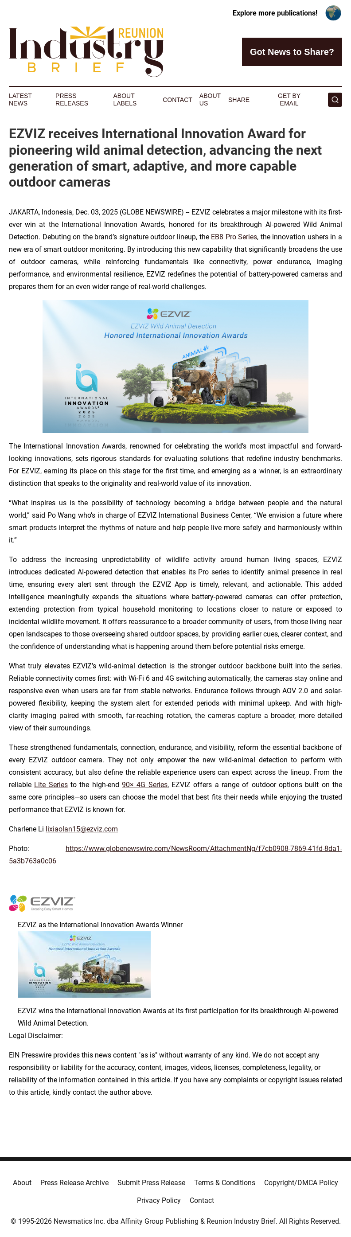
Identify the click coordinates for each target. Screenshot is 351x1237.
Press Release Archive (74, 1182)
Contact (177, 99)
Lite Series (50, 784)
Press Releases (71, 99)
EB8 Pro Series (234, 237)
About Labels (124, 99)
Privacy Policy (159, 1200)
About (22, 1182)
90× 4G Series (145, 784)
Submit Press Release (151, 1182)
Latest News (20, 99)
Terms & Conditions (224, 1182)
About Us (210, 99)
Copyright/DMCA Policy (301, 1182)
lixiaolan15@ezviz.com (82, 829)
